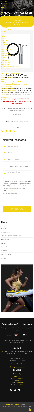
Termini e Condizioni (17, 378)
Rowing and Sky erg (7, 77)
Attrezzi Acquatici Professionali (11, 18)
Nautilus (3, 47)
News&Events (20, 382)
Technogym (5, 60)
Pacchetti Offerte (6, 86)
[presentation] (16, 199)
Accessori (4, 14)
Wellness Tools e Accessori (9, 84)
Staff (2, 8)
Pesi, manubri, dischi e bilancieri (11, 73)
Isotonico (4, 27)
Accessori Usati (6, 62)
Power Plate (5, 53)
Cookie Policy (17, 374)
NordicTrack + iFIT (7, 49)
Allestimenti (5, 95)
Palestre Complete (7, 88)
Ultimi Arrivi (4, 36)
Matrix (3, 42)
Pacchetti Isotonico (7, 93)
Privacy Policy (17, 376)
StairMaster (5, 58)
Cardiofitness (5, 21)
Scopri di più (17, 303)
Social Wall (20, 385)
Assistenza (4, 97)
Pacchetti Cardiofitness (8, 90)
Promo (20, 380)
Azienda (3, 5)
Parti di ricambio (6, 29)
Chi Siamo (4, 3)
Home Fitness (5, 25)
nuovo (3, 12)
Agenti (3, 10)
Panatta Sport (5, 51)
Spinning (3, 80)
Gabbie (3, 23)
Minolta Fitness (6, 45)
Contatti (3, 99)
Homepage (4, 1)
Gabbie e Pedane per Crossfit (10, 66)
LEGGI (12, 190)
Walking (3, 82)
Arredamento (5, 16)
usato (3, 34)
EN (2, 101)
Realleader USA (6, 56)
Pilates (3, 32)
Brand (3, 38)
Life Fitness (5, 40)
